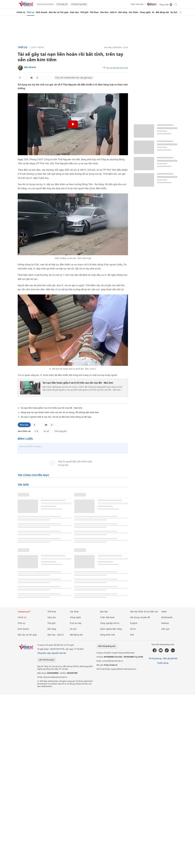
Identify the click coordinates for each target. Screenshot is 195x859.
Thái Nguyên (60, 431)
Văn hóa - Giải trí (108, 12)
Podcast (165, 623)
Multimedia (167, 617)
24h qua (165, 629)
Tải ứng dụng (155, 658)
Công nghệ (145, 12)
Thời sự (30, 12)
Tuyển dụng (162, 663)
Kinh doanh (41, 12)
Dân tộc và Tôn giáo (59, 12)
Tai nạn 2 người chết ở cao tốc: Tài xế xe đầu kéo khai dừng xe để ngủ (56, 416)
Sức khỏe (133, 12)
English (133, 623)
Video (164, 611)
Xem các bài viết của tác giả (117, 68)
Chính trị (21, 12)
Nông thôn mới (107, 634)
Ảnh (132, 634)
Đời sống (122, 12)
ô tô (36, 431)
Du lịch (173, 12)
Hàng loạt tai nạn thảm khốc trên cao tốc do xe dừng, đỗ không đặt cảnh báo (60, 412)
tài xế (46, 431)
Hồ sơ (133, 629)
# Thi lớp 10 (62, 4)
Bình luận (24, 425)
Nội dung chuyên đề (140, 617)
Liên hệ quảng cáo (106, 646)
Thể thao (94, 12)
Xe (153, 12)
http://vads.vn (111, 665)
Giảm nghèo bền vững (111, 629)
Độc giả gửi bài (170, 658)
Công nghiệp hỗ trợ (109, 623)
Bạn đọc (104, 611)
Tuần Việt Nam (137, 4)
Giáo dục (74, 12)
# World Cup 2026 (79, 4)
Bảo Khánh (30, 67)
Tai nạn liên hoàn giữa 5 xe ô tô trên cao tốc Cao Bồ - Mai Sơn (78, 382)
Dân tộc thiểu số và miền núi (144, 611)
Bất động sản (162, 12)
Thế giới (84, 12)
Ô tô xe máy (75, 623)
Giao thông (37, 47)
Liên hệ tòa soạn (46, 659)
